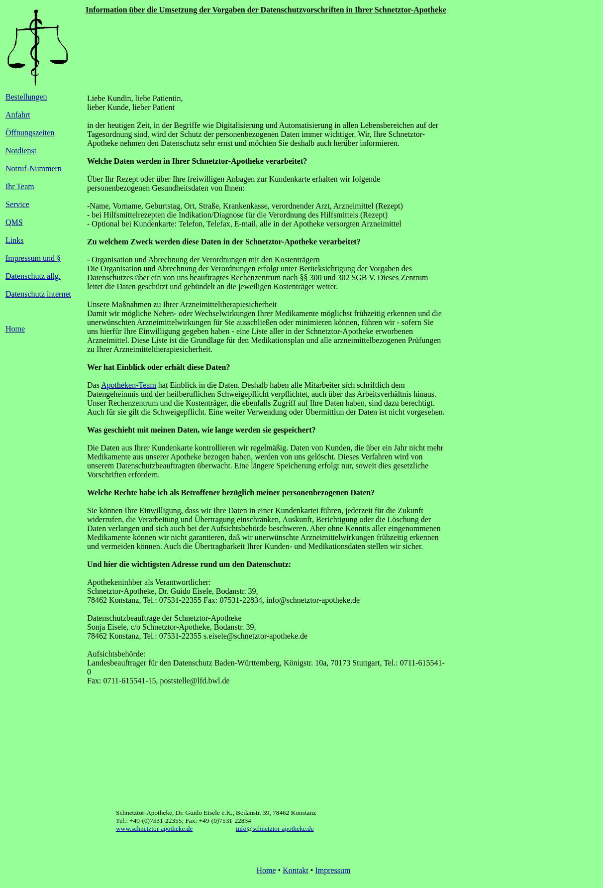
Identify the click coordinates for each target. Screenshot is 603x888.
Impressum (332, 870)
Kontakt (295, 870)
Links (14, 240)
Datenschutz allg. (33, 276)
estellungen (29, 97)
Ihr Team (19, 186)
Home (15, 329)
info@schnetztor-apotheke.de (275, 828)
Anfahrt (17, 115)
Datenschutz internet (38, 294)
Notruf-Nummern (33, 168)
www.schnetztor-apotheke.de (154, 828)
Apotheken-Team (128, 385)
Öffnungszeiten (29, 132)
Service (17, 204)
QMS (14, 222)
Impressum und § (33, 258)
